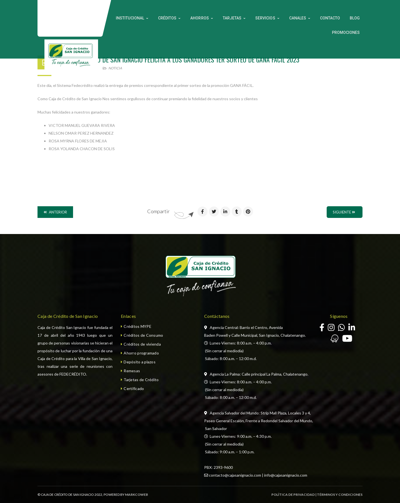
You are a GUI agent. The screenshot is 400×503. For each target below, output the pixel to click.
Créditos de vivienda (142, 344)
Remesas (132, 370)
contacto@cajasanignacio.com (235, 475)
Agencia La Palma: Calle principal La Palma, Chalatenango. (259, 374)
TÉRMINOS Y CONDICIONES (339, 494)
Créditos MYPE (137, 326)
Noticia (115, 68)
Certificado (134, 388)
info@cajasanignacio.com (285, 475)
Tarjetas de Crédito (141, 379)
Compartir (158, 211)
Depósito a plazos (140, 361)
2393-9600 (223, 467)
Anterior (55, 212)
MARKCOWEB (136, 494)
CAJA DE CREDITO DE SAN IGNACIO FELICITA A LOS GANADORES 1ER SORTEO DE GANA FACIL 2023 (178, 59)
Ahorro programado (141, 353)
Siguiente (344, 212)
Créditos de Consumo (143, 335)
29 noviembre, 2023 (76, 68)
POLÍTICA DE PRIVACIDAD (293, 494)
